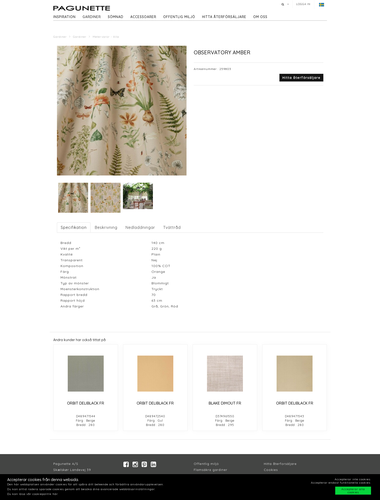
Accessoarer (143, 17)
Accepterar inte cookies (352, 479)
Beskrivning (106, 227)
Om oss (260, 17)
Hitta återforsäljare (280, 464)
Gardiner (92, 17)
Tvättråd (172, 227)
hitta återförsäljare (224, 17)
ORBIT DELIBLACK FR (85, 403)
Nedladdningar (140, 227)
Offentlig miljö (179, 17)
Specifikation (74, 227)
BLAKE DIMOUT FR (225, 403)
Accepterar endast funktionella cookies (340, 482)
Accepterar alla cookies (353, 490)
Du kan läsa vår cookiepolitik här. (32, 494)
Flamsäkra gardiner (210, 470)
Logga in (303, 4)
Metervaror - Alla (106, 36)
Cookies (271, 470)
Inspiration (64, 17)
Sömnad (115, 17)
